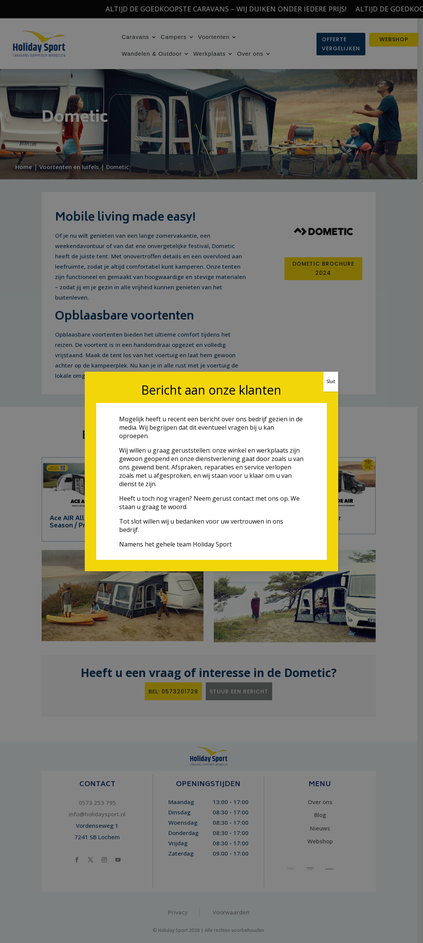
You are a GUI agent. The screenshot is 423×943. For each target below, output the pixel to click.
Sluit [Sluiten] (330, 381)
